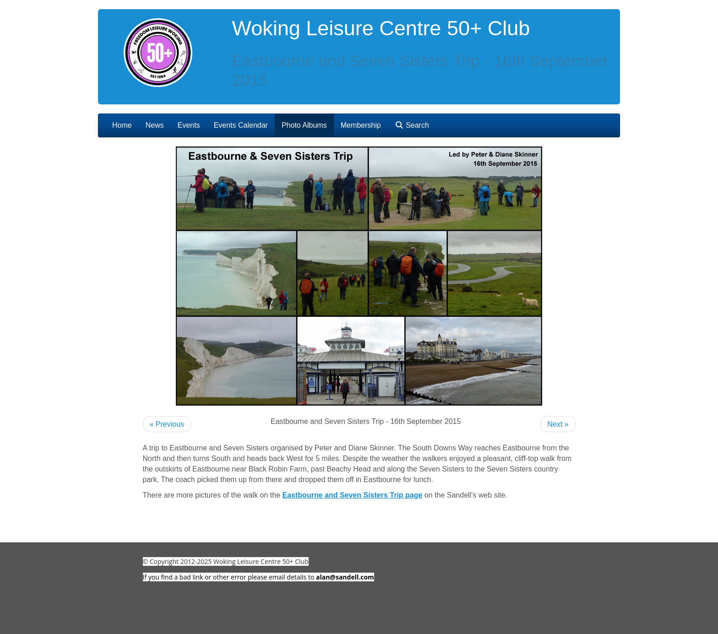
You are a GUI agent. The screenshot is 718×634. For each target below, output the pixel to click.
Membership (361, 125)
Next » (557, 424)
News (155, 125)
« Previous (167, 424)
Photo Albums (304, 125)
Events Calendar (241, 125)
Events (189, 125)
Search (412, 125)
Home (122, 125)
